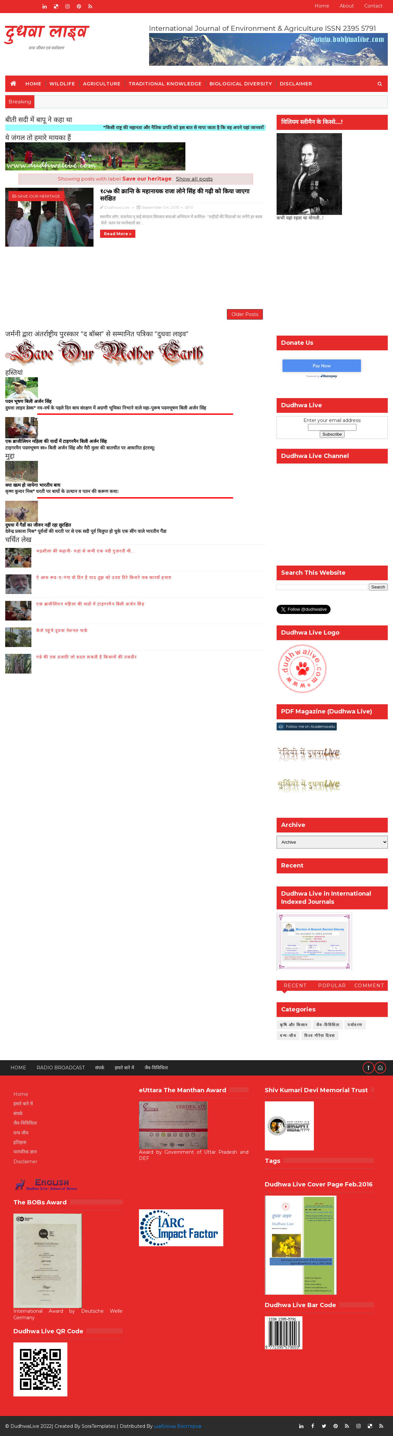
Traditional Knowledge (165, 84)
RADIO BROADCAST (61, 1068)
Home (322, 6)
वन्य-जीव (288, 1035)
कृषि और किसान (294, 1024)
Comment (369, 986)
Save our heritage (39, 196)
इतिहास (19, 1142)
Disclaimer (296, 84)
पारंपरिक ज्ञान (25, 1152)
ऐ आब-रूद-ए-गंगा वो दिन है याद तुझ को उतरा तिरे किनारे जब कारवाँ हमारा (104, 577)
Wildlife (62, 84)
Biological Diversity (241, 84)
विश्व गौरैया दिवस (319, 1035)
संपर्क (99, 1068)
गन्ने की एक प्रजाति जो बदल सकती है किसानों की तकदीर (86, 656)
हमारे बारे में (124, 1068)
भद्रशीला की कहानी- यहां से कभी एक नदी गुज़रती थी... (85, 550)
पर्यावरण (355, 1024)
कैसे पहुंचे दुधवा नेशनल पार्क (62, 630)
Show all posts (194, 179)
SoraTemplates (98, 1426)
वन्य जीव (20, 1133)
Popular (332, 986)
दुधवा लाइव (46, 32)
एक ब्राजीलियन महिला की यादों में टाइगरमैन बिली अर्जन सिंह (90, 603)
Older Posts (244, 314)
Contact (373, 6)
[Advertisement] (135, 277)
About (347, 6)
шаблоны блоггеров (177, 1426)
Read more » (117, 233)
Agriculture (102, 84)
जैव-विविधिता (328, 1024)
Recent (295, 986)
